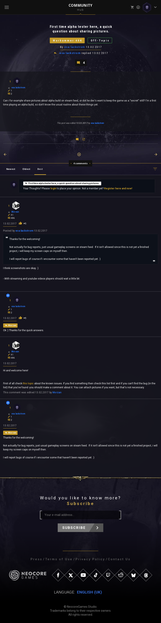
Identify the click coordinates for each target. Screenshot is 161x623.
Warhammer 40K (67, 40)
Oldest (26, 169)
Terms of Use (59, 559)
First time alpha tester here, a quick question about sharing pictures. (62, 183)
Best (40, 169)
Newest (10, 169)
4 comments (80, 163)
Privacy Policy (90, 559)
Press (36, 559)
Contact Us (119, 559)
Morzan (56, 392)
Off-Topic (100, 40)
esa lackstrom (74, 47)
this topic (28, 383)
